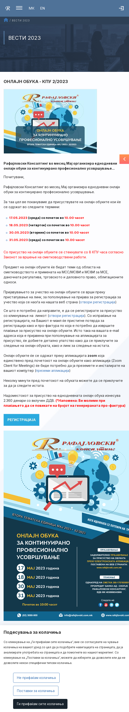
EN (42, 8)
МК (31, 8)
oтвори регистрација (97, 302)
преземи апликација (52, 370)
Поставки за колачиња (36, 691)
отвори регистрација (66, 316)
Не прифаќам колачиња (36, 678)
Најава (124, 10)
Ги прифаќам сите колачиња (40, 704)
